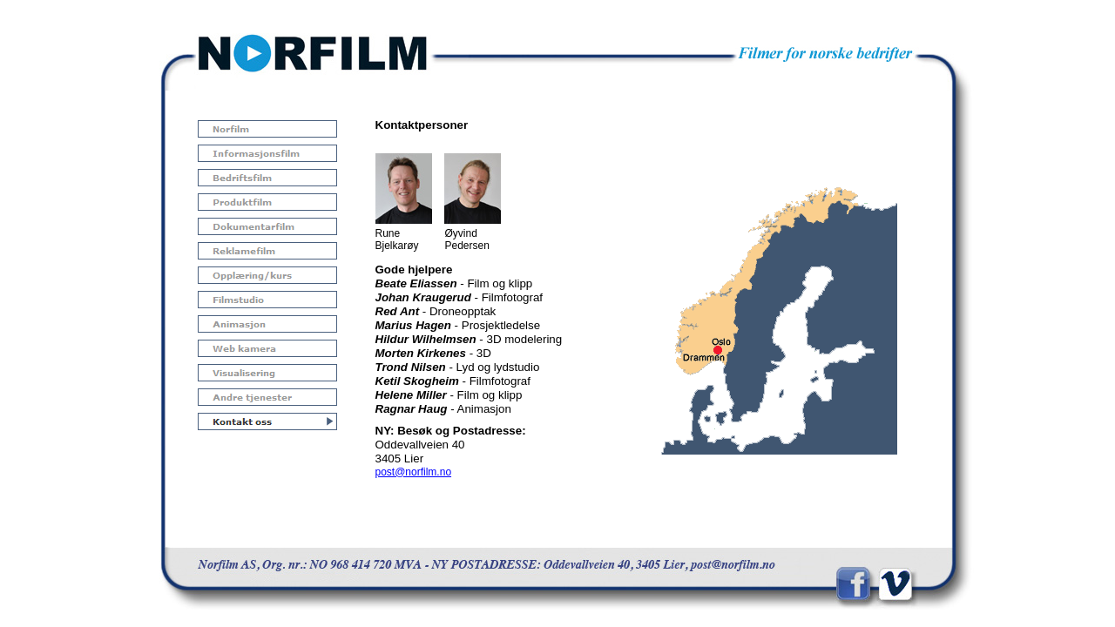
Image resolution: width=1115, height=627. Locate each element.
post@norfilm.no (413, 472)
